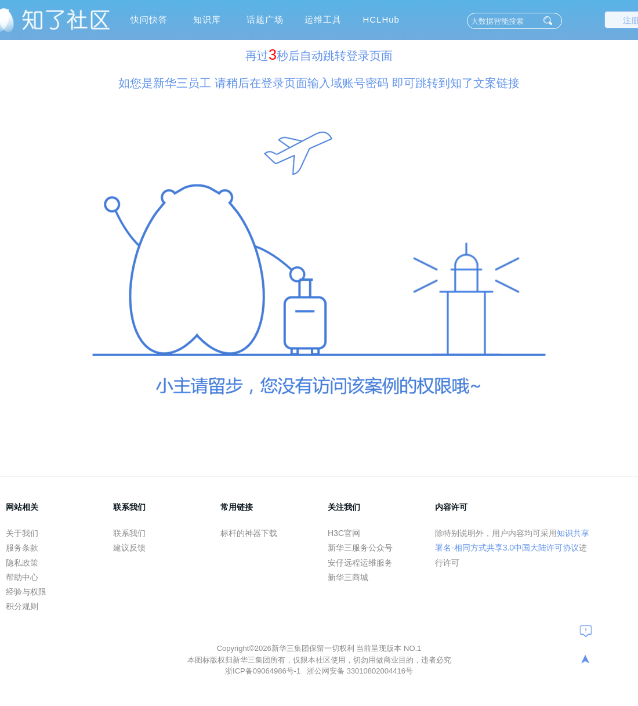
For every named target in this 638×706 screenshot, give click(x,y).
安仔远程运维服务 (360, 562)
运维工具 (323, 19)
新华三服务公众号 (360, 547)
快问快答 (149, 19)
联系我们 (129, 533)
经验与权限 (26, 591)
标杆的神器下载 (248, 533)
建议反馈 (129, 547)
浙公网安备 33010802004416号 (360, 671)
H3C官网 (344, 533)
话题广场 (265, 19)
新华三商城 (348, 577)
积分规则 (22, 606)
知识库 (207, 19)
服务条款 (22, 547)
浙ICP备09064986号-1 (264, 671)
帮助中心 (22, 577)
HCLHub (381, 19)
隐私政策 (22, 562)
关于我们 (22, 533)
